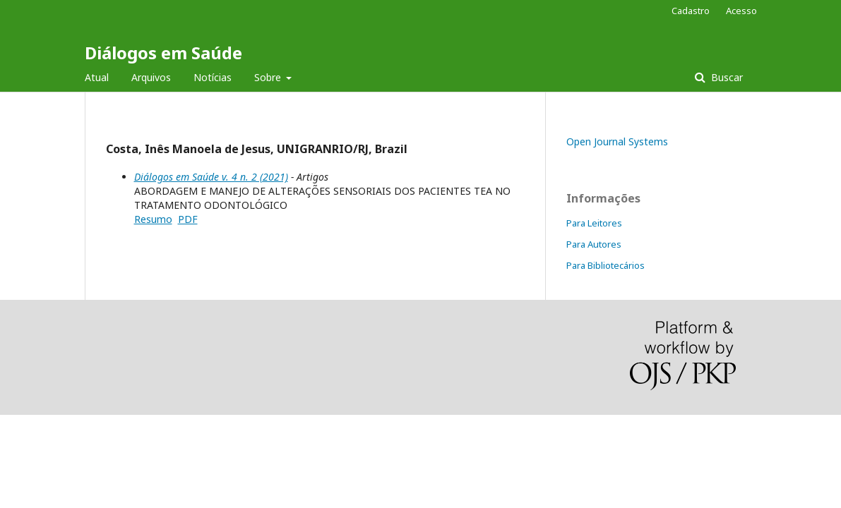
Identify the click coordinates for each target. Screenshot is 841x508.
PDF (188, 219)
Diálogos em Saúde (163, 52)
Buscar (725, 77)
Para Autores (593, 244)
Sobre (269, 77)
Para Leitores (594, 223)
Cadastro (691, 10)
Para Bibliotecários (605, 265)
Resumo (153, 219)
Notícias (212, 77)
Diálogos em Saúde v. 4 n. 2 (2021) (211, 176)
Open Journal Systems (617, 141)
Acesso (741, 10)
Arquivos (151, 77)
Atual (97, 77)
